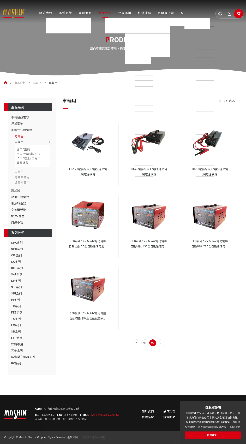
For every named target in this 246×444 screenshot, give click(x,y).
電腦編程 (23, 162)
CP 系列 (16, 255)
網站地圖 (72, 437)
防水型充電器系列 (23, 357)
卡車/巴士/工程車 (29, 158)
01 (144, 342)
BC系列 (16, 363)
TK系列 (16, 306)
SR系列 (16, 331)
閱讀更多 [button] (235, 426)
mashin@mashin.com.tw (105, 415)
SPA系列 (17, 242)
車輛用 (19, 142)
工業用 (19, 171)
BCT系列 (17, 268)
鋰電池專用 (22, 182)
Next (160, 342)
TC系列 (16, 319)
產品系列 (18, 107)
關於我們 (46, 13)
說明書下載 (166, 13)
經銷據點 (144, 13)
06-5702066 (47, 415)
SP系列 (16, 280)
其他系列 (17, 350)
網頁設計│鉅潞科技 (94, 437)
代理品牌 (125, 13)
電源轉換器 (18, 203)
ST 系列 (16, 287)
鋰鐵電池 (17, 123)
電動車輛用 (22, 177)
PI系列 (15, 299)
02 (152, 342)
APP (184, 13)
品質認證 (65, 13)
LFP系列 (17, 338)
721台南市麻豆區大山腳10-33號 (61, 408)
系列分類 (18, 232)
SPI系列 (16, 293)
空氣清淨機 (18, 209)
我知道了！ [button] (213, 435)
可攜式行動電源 (21, 130)
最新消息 (85, 13)
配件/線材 (18, 216)
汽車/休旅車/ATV (28, 154)
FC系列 (16, 325)
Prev (137, 342)
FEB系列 (17, 312)
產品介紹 (105, 13)
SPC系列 (17, 249)
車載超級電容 (20, 117)
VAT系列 (17, 274)
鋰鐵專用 (17, 344)
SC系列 (16, 261)
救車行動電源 (20, 197)
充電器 (37, 82)
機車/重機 (23, 149)
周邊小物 (17, 222)
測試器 (15, 190)
